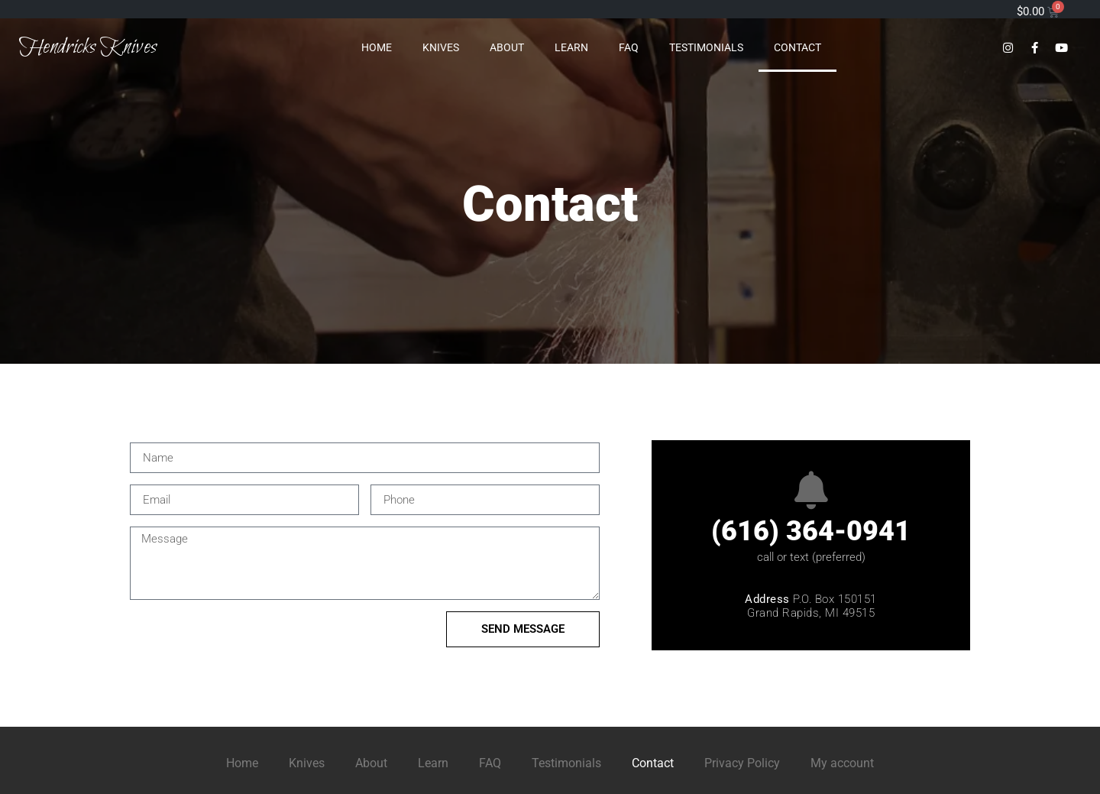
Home (376, 47)
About (507, 47)
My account (842, 763)
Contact (797, 47)
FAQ (629, 47)
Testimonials (706, 47)
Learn (571, 47)
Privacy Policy (742, 763)
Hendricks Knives (88, 47)
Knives (440, 47)
